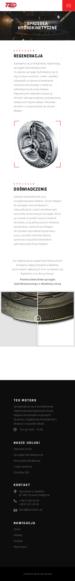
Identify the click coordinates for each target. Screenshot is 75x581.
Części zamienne (23, 466)
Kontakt (18, 541)
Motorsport (20, 546)
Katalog (18, 535)
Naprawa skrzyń (23, 448)
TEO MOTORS (46, 574)
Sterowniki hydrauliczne (27, 460)
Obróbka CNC (21, 472)
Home (17, 529)
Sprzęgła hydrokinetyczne (28, 454)
